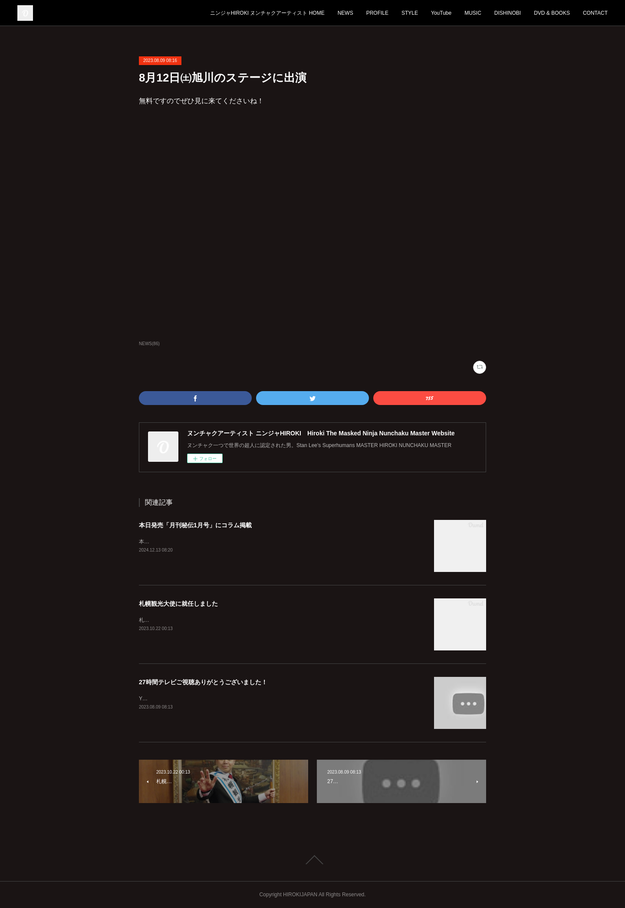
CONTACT (595, 13)
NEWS (345, 13)
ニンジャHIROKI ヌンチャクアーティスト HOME (267, 13)
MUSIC (472, 13)
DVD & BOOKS (552, 13)
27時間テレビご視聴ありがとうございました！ (203, 682)
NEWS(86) (149, 343)
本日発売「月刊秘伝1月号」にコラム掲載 (195, 525)
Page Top (312, 860)
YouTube (441, 13)
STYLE (409, 13)
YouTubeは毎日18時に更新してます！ (183, 699)
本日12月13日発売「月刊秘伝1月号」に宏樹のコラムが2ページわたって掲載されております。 (249, 542)
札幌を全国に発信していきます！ (178, 620)
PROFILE (377, 13)
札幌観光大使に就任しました (178, 603)
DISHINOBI (507, 13)
